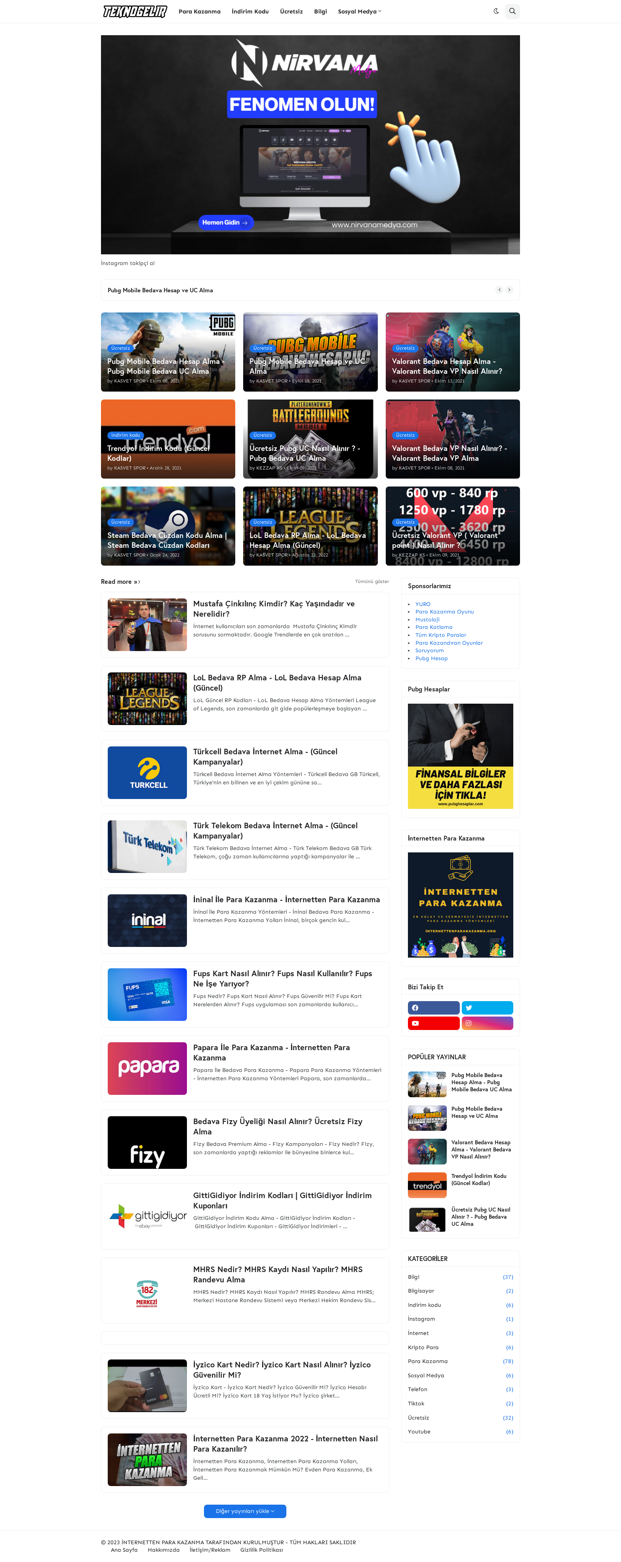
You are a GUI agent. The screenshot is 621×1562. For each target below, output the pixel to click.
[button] (496, 11)
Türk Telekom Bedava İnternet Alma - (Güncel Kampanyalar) (275, 830)
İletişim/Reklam (210, 1550)
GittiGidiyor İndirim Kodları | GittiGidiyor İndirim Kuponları (282, 1200)
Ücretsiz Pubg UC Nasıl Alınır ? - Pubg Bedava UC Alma (481, 1216)
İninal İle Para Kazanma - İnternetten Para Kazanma (286, 899)
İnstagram (460, 1319)
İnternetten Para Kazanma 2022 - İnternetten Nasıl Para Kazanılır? (285, 1443)
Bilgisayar (460, 1291)
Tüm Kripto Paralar (440, 635)
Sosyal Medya (460, 1376)
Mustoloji (427, 619)
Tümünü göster (372, 581)
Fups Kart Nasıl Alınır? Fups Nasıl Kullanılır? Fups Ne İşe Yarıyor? (282, 978)
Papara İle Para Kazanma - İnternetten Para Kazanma (271, 1052)
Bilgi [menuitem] (320, 11)
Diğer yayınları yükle (242, 1511)
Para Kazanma (460, 1361)
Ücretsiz (460, 1418)
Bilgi (460, 1277)
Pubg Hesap (431, 658)
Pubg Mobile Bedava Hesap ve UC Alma (160, 290)
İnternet (460, 1333)
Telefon (460, 1389)
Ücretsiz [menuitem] (291, 11)
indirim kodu (460, 1305)
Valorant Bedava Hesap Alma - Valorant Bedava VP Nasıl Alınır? (481, 1149)
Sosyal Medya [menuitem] (357, 11)
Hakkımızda (164, 1550)
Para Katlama (434, 627)
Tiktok (460, 1404)
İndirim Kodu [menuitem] (250, 11)
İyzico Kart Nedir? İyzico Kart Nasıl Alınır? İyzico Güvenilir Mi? (282, 1369)
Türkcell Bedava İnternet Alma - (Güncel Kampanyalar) (265, 756)
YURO (423, 604)
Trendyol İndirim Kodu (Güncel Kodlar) (479, 1179)
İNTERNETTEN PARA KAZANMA (163, 1542)
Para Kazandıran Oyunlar (449, 643)
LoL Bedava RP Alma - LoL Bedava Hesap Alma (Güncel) (277, 682)
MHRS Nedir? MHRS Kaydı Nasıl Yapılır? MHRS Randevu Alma (278, 1274)
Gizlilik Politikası (261, 1550)
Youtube (460, 1432)
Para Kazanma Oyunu (444, 611)
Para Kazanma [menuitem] (200, 11)
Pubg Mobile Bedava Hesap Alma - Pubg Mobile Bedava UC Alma (481, 1082)
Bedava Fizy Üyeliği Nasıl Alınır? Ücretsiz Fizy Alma (277, 1126)
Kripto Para (460, 1348)
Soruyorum (429, 650)
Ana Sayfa (124, 1550)
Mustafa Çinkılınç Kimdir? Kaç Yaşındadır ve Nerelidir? (274, 608)
